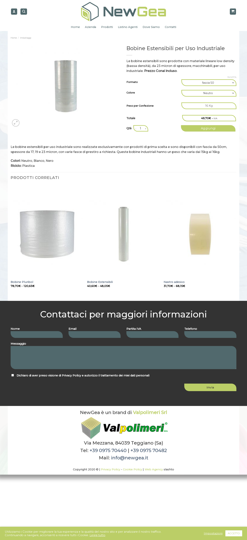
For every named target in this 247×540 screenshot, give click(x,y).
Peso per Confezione (140, 105)
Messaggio (123, 357)
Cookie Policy (132, 469)
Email (95, 334)
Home (75, 27)
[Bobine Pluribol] (47, 234)
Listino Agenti (128, 27)
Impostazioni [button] (213, 533)
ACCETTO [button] (234, 533)
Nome (37, 334)
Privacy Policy (71, 375)
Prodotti (107, 27)
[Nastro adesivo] (200, 234)
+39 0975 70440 (108, 450)
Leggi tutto (97, 535)
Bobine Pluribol (22, 282)
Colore (130, 92)
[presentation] (36, 387)
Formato (132, 82)
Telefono (210, 334)
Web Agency (154, 469)
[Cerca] (23, 11)
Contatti (170, 27)
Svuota (231, 77)
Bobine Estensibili (100, 282)
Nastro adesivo (174, 282)
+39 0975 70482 (148, 450)
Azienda (90, 27)
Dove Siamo (151, 27)
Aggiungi (208, 128)
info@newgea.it (129, 458)
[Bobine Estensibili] (123, 234)
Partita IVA (152, 334)
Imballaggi (25, 37)
